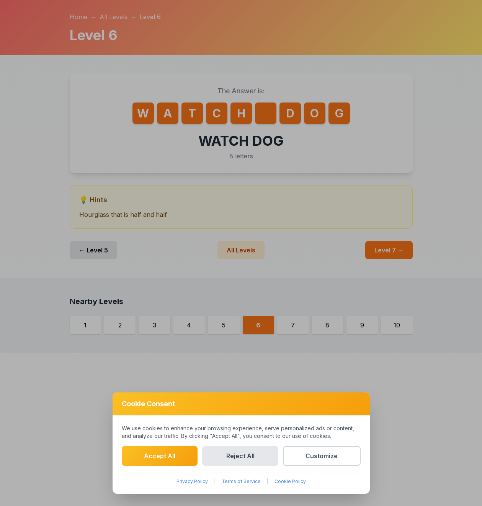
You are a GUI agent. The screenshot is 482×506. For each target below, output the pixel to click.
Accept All (159, 456)
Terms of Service (241, 481)
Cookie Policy (290, 481)
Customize (322, 456)
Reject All (240, 456)
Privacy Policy (192, 481)
